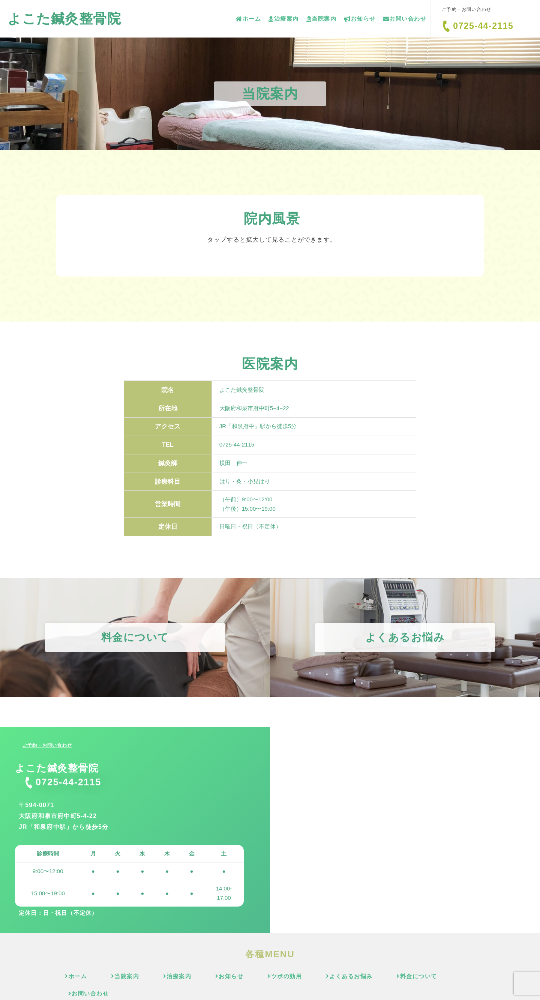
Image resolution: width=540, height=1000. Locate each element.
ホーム (248, 18)
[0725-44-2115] (446, 26)
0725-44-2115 (483, 26)
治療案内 (283, 18)
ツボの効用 (265, 976)
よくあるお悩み (325, 976)
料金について (388, 976)
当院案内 (321, 18)
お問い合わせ (405, 18)
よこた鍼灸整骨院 (64, 18)
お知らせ (360, 18)
